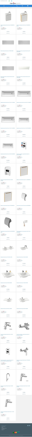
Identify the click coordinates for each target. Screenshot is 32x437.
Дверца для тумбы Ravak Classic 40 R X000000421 (8, 205)
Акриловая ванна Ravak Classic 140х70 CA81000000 (8, 154)
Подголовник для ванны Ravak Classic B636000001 (24, 205)
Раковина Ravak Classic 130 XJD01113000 (6, 257)
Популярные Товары (4, 428)
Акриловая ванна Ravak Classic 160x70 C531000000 (24, 102)
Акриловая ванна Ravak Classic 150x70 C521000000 (8, 102)
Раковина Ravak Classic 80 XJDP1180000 (22, 308)
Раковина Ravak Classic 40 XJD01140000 (22, 257)
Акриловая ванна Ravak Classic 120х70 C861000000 (24, 128)
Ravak (5, 28)
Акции (2, 427)
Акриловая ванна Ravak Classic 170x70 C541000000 (8, 128)
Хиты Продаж (3, 429)
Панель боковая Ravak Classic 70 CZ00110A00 (7, 51)
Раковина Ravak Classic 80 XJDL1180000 (6, 308)
